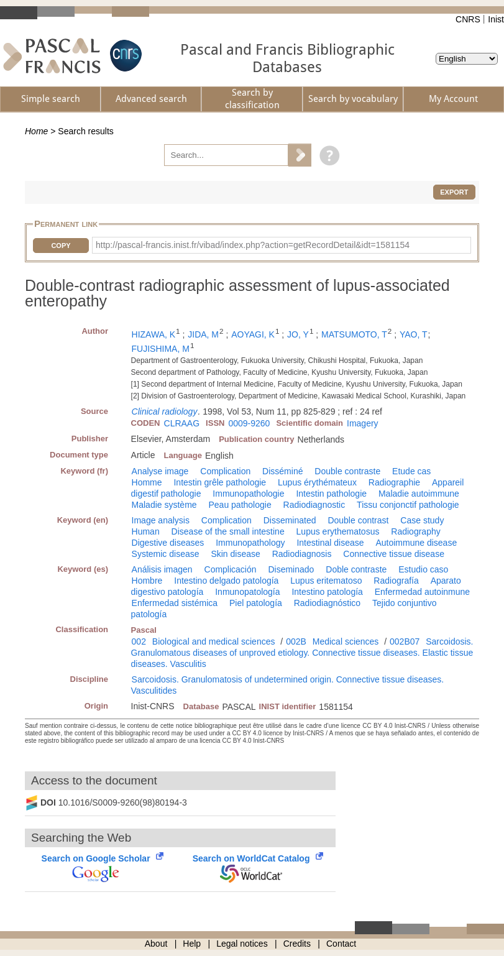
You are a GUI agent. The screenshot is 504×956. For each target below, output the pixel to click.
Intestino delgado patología (226, 581)
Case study (422, 520)
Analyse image (160, 471)
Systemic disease (165, 554)
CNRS (468, 19)
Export (454, 192)
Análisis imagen (162, 569)
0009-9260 (249, 423)
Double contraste (347, 471)
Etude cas (411, 471)
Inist (496, 19)
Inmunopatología (247, 592)
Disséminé (282, 471)
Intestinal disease (330, 543)
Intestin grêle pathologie (219, 482)
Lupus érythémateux (317, 482)
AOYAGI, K (253, 334)
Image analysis (161, 520)
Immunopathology (250, 543)
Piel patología (255, 603)
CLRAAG (182, 423)
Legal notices (242, 944)
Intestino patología (326, 592)
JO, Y (298, 334)
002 (139, 641)
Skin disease (235, 554)
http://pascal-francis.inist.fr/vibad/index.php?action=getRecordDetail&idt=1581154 (253, 245)
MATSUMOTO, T (354, 334)
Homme (147, 482)
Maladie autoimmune (418, 494)
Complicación (230, 569)
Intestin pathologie (331, 494)
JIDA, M (203, 334)
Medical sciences (346, 641)
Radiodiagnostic (314, 505)
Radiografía (395, 581)
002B (296, 641)
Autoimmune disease (416, 543)
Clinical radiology (165, 411)
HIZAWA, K (154, 334)
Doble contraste (356, 569)
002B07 (404, 641)
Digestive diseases (168, 543)
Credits (297, 944)
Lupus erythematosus (338, 531)
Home (36, 131)
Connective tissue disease (393, 554)
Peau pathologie (240, 505)
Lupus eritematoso (326, 581)
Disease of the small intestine (228, 531)
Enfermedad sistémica (175, 603)
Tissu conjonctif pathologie (408, 505)
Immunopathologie (248, 494)
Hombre (147, 581)
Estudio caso (423, 569)
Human (146, 531)
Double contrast (358, 520)
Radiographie (394, 482)
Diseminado (291, 569)
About (156, 944)
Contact (341, 944)
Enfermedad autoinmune (422, 592)
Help (192, 944)
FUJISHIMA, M (161, 349)
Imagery (362, 423)
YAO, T (414, 334)
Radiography (415, 531)
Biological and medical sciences (213, 641)
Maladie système (164, 505)
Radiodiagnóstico (327, 603)
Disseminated (289, 520)
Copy (60, 245)
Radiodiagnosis (302, 554)
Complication (225, 471)
